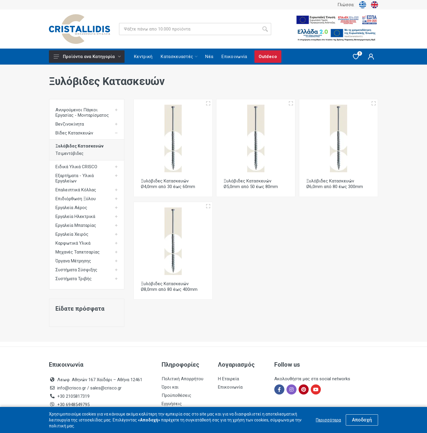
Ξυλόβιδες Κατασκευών (79, 146)
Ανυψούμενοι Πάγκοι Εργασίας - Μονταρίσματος (82, 112)
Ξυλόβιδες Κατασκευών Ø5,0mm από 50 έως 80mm (251, 183)
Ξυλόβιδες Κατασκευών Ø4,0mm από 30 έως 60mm (168, 183)
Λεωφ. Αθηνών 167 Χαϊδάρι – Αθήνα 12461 (99, 379)
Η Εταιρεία (228, 378)
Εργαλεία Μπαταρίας (75, 225)
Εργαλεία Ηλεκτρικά (75, 216)
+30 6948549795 (73, 404)
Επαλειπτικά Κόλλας (75, 190)
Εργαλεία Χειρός (71, 234)
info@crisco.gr (72, 388)
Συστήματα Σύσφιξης (76, 269)
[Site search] (189, 29)
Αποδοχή (362, 420)
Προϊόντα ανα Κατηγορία (87, 56)
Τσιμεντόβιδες (69, 153)
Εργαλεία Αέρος (71, 207)
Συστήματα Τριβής (73, 278)
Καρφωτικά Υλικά (72, 243)
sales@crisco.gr (106, 388)
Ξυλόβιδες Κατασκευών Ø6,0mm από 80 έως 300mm (334, 183)
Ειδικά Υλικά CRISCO (76, 166)
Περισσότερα (328, 420)
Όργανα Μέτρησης (73, 261)
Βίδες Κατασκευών (74, 133)
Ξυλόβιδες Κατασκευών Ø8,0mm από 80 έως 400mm (169, 286)
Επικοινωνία (230, 387)
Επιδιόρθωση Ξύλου (75, 198)
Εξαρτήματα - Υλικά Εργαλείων (74, 178)
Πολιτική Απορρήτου (182, 378)
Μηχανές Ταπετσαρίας (77, 252)
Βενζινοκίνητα (69, 124)
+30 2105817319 (73, 396)
